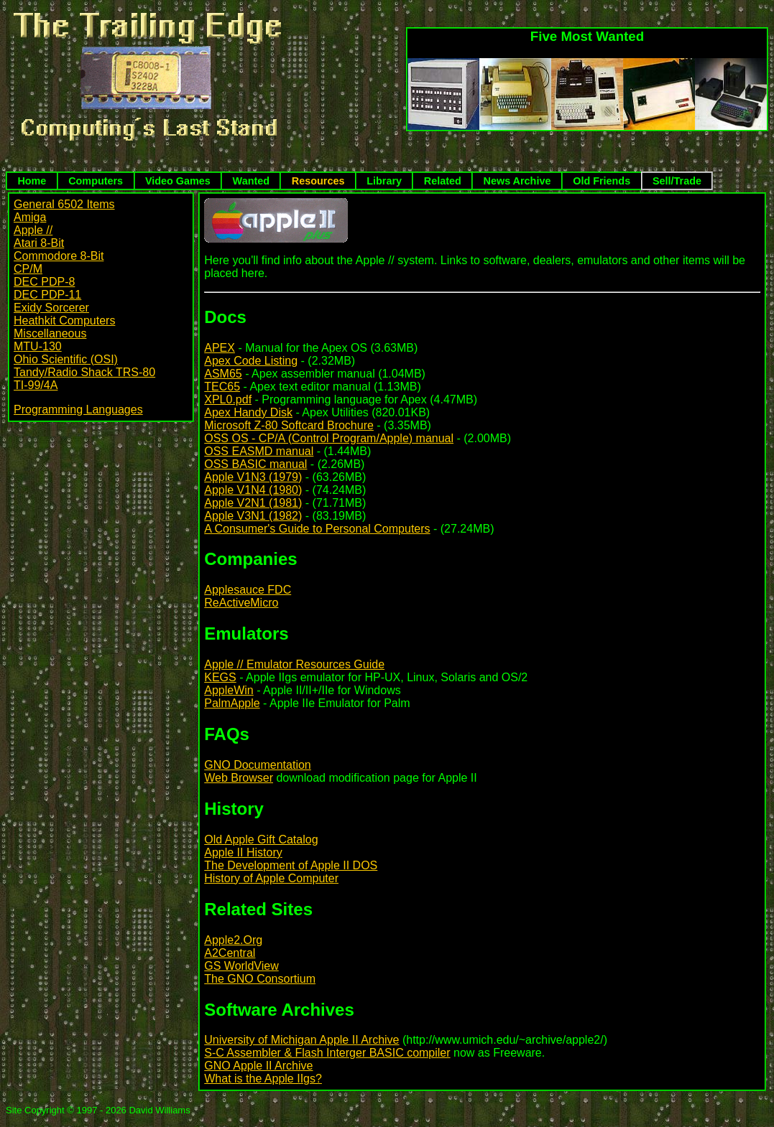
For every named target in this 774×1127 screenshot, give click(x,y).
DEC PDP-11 (47, 295)
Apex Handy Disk (248, 412)
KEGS (220, 677)
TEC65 (222, 386)
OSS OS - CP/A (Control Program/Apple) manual (328, 438)
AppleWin (228, 690)
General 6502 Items (64, 204)
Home (31, 181)
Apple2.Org (233, 940)
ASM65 (222, 374)
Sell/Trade (677, 181)
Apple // (33, 230)
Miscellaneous (50, 333)
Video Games (178, 181)
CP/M (28, 269)
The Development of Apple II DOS (290, 865)
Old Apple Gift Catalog (261, 839)
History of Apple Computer (271, 878)
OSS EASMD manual (258, 451)
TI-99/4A (35, 385)
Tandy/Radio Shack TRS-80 (84, 372)
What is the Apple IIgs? (263, 1078)
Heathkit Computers (64, 320)
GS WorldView (241, 966)
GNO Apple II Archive (258, 1066)
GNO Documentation (257, 765)
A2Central (229, 953)
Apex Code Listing (251, 361)
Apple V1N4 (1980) (253, 490)
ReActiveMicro (241, 603)
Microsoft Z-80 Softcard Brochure (289, 425)
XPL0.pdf (228, 399)
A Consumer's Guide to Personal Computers (317, 529)
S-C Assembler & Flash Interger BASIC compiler (327, 1053)
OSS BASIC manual (255, 464)
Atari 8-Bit (39, 243)
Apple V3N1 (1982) (253, 516)
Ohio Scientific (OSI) (66, 359)
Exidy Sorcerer (51, 307)
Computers (95, 181)
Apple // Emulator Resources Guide (294, 664)
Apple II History (243, 852)
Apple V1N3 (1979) (253, 477)
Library (384, 181)
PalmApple (231, 703)
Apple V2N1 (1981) (253, 503)
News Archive (517, 181)
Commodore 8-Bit (58, 256)
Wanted (251, 181)
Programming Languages (78, 409)
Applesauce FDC (247, 590)
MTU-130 (38, 346)
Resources (318, 181)
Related (442, 181)
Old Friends (601, 181)
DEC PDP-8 (44, 282)
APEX (219, 348)
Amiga (30, 217)
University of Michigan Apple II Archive (301, 1040)
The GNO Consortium (259, 979)
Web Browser (238, 778)
